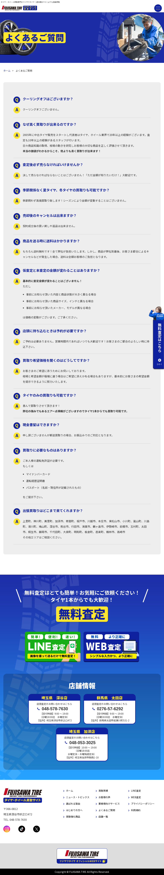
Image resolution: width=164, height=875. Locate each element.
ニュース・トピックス (77, 797)
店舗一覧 (103, 816)
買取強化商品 (73, 816)
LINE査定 (136, 790)
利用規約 (135, 810)
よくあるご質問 (107, 810)
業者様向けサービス (109, 803)
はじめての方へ (74, 810)
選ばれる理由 (73, 803)
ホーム (6, 70)
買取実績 (103, 790)
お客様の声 (104, 797)
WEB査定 (136, 797)
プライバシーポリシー (143, 803)
